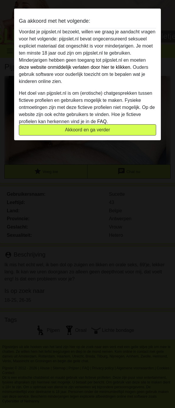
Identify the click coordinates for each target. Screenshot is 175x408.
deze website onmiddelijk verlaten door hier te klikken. (75, 67)
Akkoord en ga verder (87, 129)
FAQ (102, 121)
